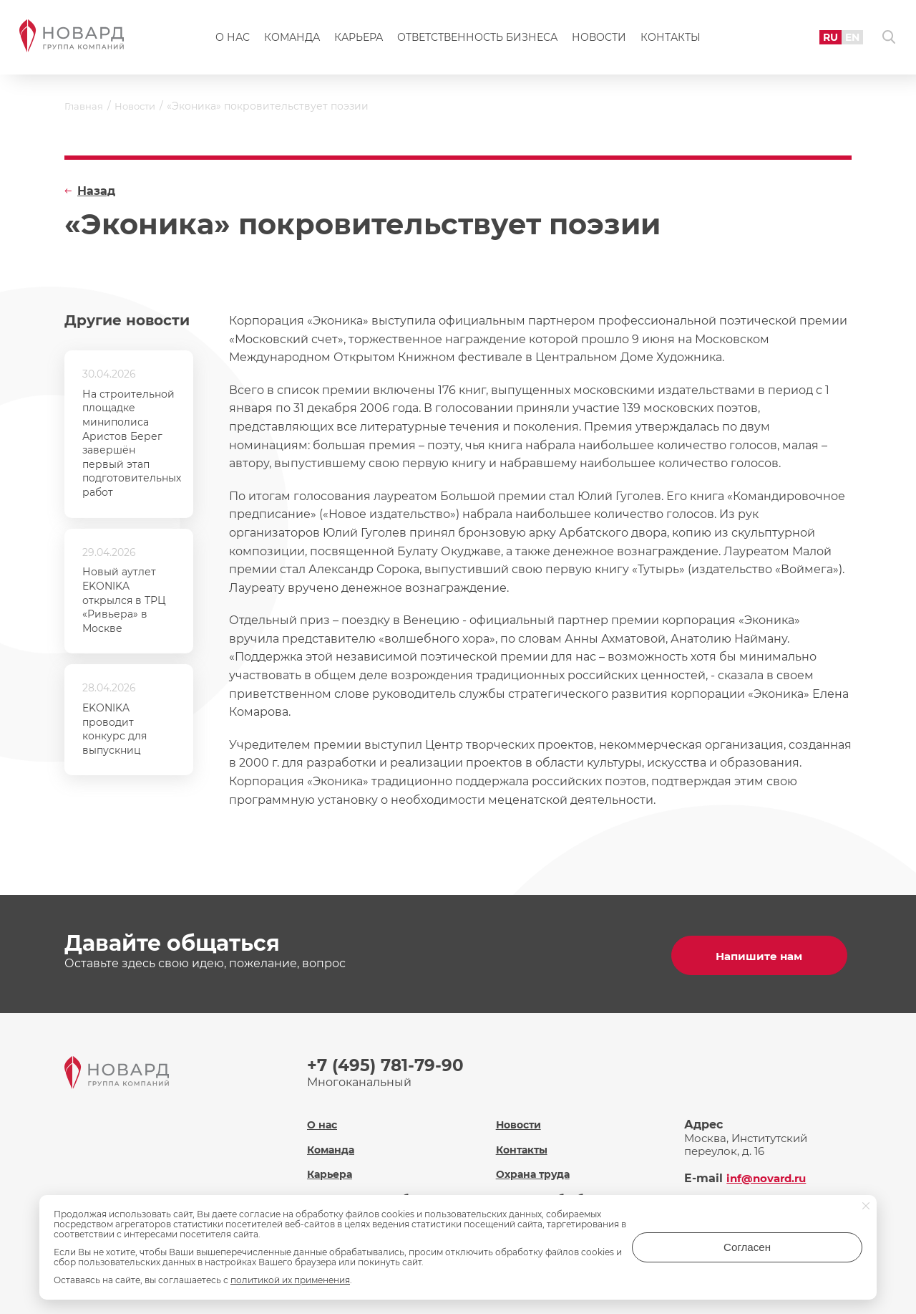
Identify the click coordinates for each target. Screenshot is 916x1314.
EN (845, 39)
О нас (232, 40)
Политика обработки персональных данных (562, 1197)
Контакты (670, 40)
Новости (599, 40)
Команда (292, 40)
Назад (96, 191)
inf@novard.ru (769, 1170)
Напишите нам (761, 952)
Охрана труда (535, 1166)
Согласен (805, 1252)
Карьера (358, 40)
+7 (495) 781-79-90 (388, 1062)
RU (822, 39)
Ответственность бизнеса (477, 40)
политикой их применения (290, 1280)
